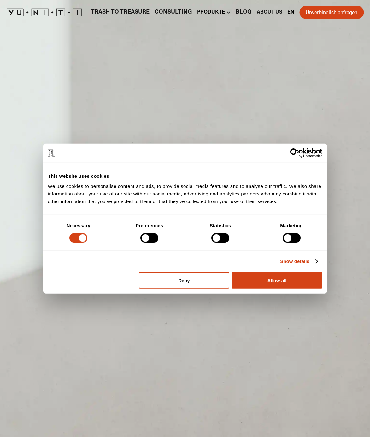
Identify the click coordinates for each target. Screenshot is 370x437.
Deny (184, 280)
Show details (294, 261)
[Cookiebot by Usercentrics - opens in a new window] (294, 153)
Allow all (277, 280)
